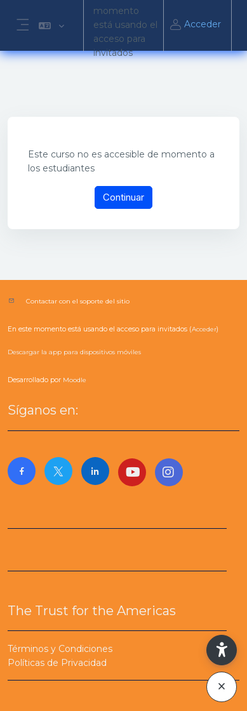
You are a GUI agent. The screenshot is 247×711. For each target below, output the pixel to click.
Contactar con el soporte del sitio (78, 301)
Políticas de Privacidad (57, 662)
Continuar (123, 197)
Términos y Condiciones (60, 649)
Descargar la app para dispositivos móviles (74, 352)
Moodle (74, 380)
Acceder (195, 25)
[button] (51, 25)
